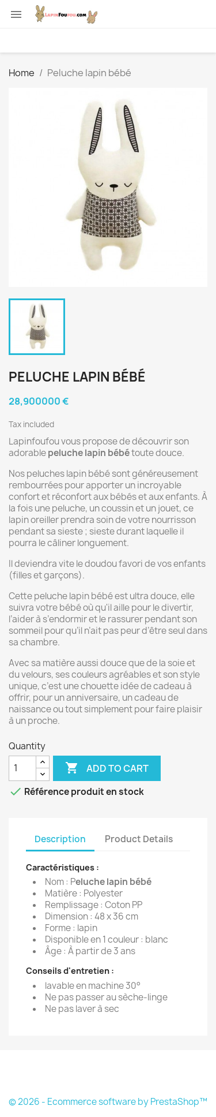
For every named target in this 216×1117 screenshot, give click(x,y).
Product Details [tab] (139, 839)
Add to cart (107, 768)
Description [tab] (60, 839)
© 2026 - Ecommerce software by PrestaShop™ (108, 1102)
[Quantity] (22, 768)
